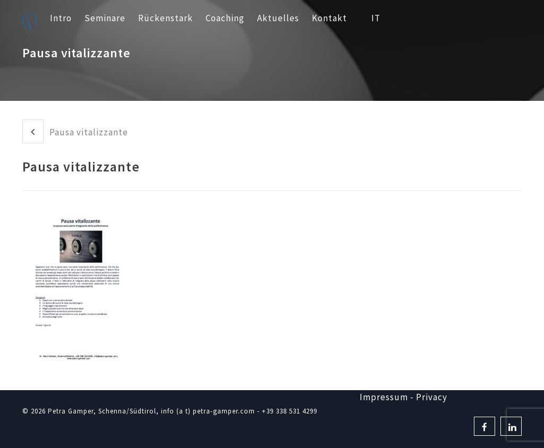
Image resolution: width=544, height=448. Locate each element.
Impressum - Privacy (403, 397)
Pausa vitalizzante (75, 131)
